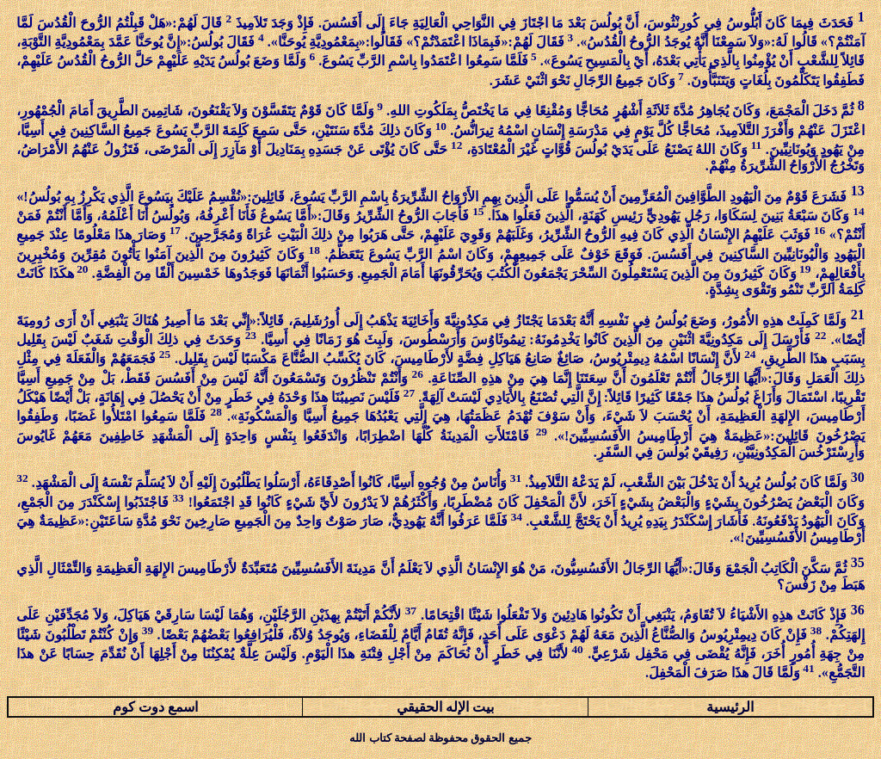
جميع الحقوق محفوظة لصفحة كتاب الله (440, 737)
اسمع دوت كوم (155, 707)
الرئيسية (730, 707)
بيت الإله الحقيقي (445, 707)
